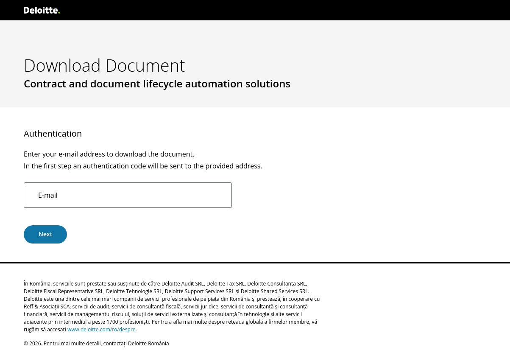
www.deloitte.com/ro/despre (101, 329)
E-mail (48, 195)
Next (45, 234)
